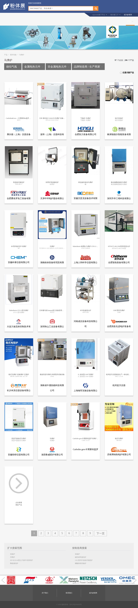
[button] (69, 46)
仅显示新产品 (127, 73)
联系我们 (69, 593)
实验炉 (12, 554)
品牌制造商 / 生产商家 (88, 66)
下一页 (100, 533)
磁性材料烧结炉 (80, 557)
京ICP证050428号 (75, 604)
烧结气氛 (13, 66)
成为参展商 (128, 15)
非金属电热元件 (58, 66)
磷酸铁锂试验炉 (80, 563)
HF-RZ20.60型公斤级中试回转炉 (21, 560)
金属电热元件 (33, 66)
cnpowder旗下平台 (98, 15)
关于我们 (45, 593)
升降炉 (12, 557)
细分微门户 (114, 15)
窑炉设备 (13, 55)
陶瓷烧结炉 (14, 563)
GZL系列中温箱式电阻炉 (84, 560)
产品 (129, 21)
